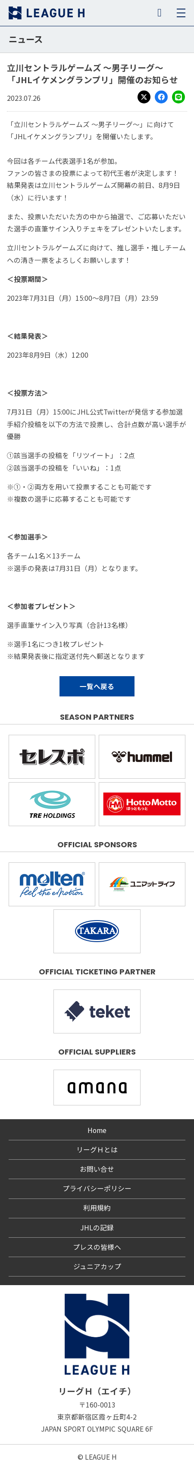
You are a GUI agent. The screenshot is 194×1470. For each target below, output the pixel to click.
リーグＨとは (97, 1150)
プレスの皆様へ (97, 1247)
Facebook (161, 97)
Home (97, 1130)
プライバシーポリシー (97, 1188)
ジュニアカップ (97, 1266)
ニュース (26, 39)
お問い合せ (97, 1169)
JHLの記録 (97, 1228)
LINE (178, 97)
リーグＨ (46, 12)
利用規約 (97, 1208)
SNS (159, 13)
